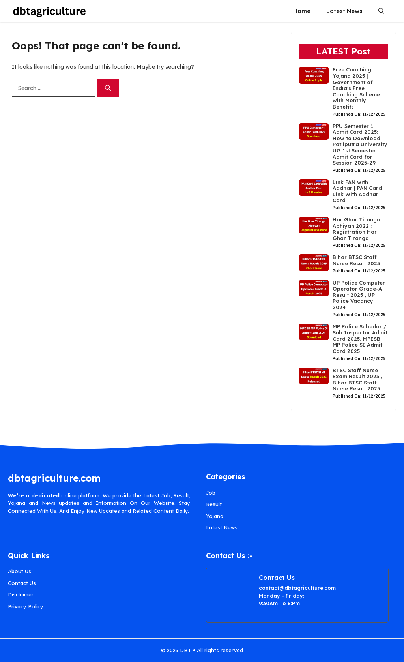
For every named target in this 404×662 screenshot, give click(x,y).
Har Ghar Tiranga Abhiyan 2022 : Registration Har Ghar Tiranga (356, 228)
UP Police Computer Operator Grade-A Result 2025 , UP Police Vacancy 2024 (359, 294)
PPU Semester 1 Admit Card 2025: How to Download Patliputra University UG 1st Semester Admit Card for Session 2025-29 (360, 144)
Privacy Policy (25, 606)
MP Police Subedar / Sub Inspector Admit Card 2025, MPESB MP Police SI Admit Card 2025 (360, 338)
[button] (381, 11)
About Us (19, 571)
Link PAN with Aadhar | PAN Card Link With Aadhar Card (357, 191)
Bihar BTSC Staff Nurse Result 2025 (356, 260)
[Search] (108, 88)
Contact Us (22, 583)
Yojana (214, 516)
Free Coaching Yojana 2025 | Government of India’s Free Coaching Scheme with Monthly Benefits (356, 88)
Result (214, 504)
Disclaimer (21, 594)
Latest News (344, 11)
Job (210, 492)
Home (301, 11)
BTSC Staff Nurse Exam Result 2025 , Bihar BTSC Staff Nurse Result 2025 (357, 379)
